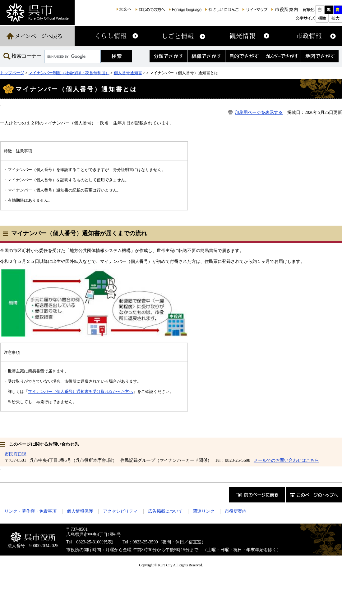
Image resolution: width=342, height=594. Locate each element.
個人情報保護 (80, 511)
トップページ (12, 72)
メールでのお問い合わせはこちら (286, 460)
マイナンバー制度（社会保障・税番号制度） (69, 72)
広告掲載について (165, 511)
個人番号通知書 (128, 72)
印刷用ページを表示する (259, 112)
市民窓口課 (15, 454)
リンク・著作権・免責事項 (30, 511)
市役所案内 (236, 511)
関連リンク (204, 511)
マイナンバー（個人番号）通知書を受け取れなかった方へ (80, 391)
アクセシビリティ (120, 511)
